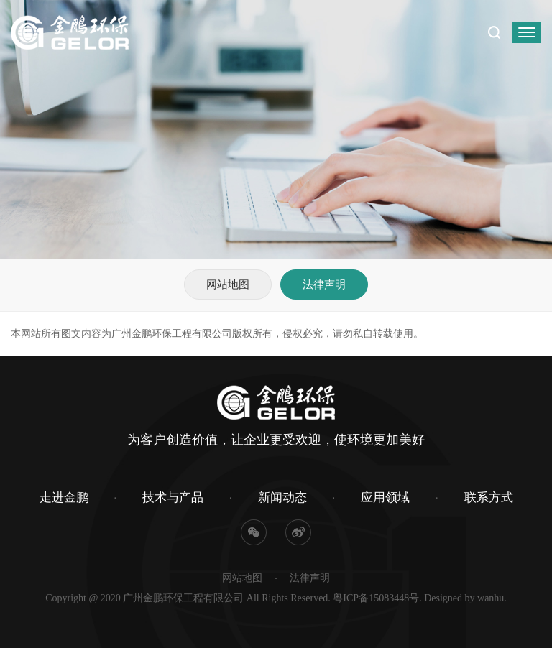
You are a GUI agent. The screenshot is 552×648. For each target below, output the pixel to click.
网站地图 (227, 284)
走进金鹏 (64, 497)
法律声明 (324, 284)
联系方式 (488, 497)
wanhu (490, 598)
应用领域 (385, 497)
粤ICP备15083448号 (376, 598)
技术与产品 (172, 497)
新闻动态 (282, 497)
